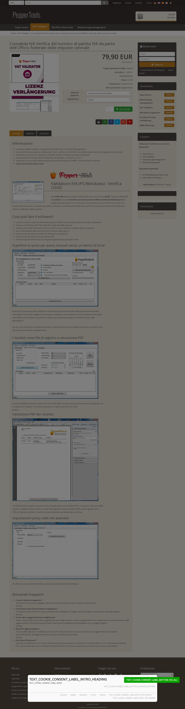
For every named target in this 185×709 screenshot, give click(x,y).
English (73, 695)
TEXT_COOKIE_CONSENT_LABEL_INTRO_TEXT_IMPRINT (134, 698)
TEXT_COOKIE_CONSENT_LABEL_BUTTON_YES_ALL (151, 679)
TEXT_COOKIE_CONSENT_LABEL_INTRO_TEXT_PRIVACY (130, 695)
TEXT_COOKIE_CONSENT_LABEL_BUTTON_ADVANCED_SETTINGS (129, 686)
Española (83, 695)
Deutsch (63, 695)
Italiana (103, 695)
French (93, 695)
